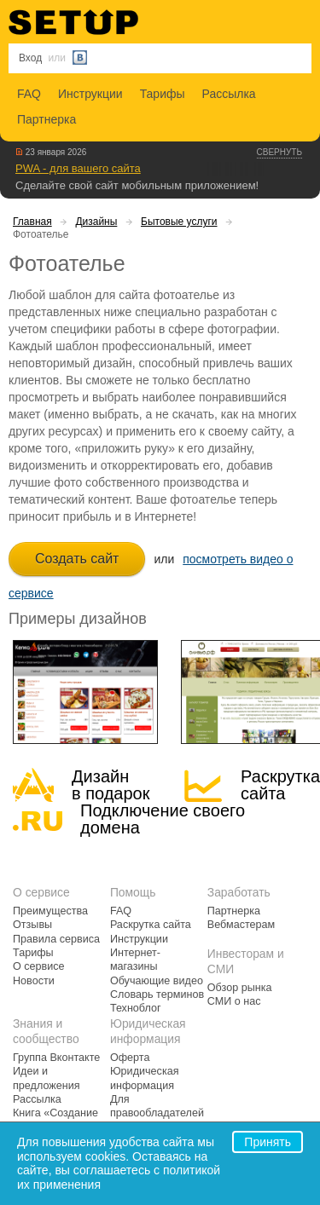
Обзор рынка (239, 988)
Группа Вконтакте (56, 1058)
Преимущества (50, 911)
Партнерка (46, 119)
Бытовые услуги (179, 222)
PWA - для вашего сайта (78, 168)
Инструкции (90, 94)
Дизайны (96, 222)
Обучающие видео (156, 981)
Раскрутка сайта (280, 785)
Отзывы (32, 925)
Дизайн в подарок (110, 785)
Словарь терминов (157, 994)
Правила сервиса (56, 939)
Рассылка (229, 94)
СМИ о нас (234, 1001)
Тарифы (162, 94)
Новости (34, 981)
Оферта (130, 1058)
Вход (30, 58)
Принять (267, 1142)
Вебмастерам (241, 925)
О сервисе (39, 966)
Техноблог (135, 1008)
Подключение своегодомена (162, 819)
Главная (32, 222)
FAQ (29, 94)
